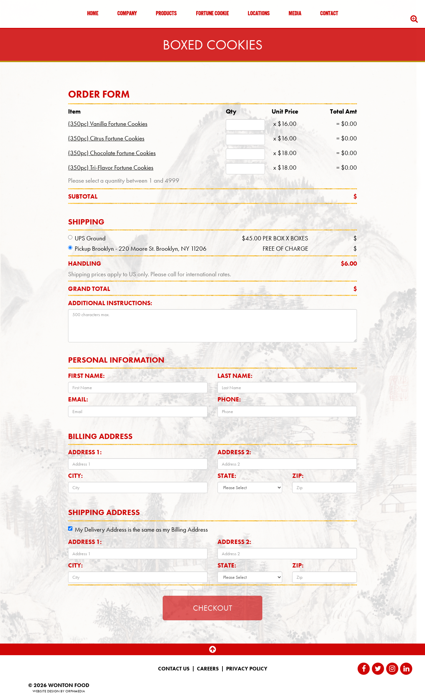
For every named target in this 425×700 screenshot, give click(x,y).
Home (92, 14)
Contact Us (174, 668)
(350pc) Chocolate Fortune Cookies (112, 153)
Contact (329, 14)
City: (75, 476)
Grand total (212, 288)
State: (226, 476)
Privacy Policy (246, 668)
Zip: (297, 476)
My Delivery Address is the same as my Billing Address (138, 529)
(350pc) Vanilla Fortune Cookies (107, 124)
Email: (78, 399)
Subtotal (212, 196)
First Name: (86, 376)
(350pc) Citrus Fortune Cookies (106, 138)
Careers (208, 668)
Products (166, 14)
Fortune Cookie (212, 14)
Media (295, 14)
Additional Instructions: (110, 303)
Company (127, 14)
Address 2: (234, 452)
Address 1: (85, 452)
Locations (259, 14)
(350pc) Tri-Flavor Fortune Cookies (110, 167)
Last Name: (234, 376)
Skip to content (24, 31)
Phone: (229, 399)
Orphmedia (75, 691)
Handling (212, 263)
